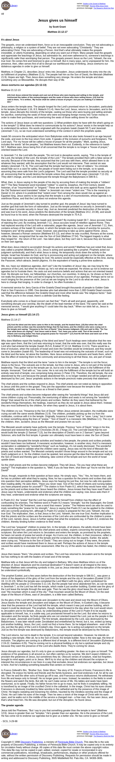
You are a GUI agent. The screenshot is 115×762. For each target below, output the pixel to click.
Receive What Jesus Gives (99, 6)
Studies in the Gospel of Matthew (94, 4)
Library (14, 5)
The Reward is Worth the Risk (103, 8)
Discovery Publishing (32, 742)
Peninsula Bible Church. (70, 742)
